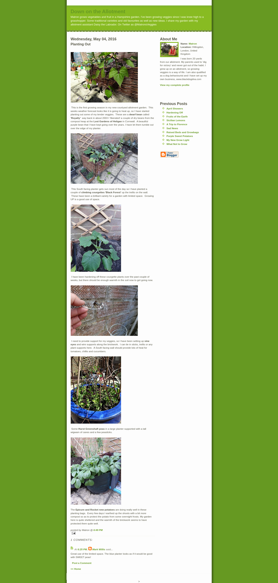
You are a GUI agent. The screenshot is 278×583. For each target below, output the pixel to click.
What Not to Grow (177, 144)
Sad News (172, 128)
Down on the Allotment (98, 11)
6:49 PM (98, 530)
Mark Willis (98, 549)
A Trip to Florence (177, 124)
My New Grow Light (178, 140)
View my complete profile (174, 85)
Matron (193, 43)
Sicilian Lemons (176, 120)
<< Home (76, 568)
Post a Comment (81, 563)
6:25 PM (82, 549)
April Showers (175, 108)
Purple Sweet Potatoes (180, 136)
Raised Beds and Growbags (183, 132)
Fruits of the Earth (177, 116)
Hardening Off (175, 112)
